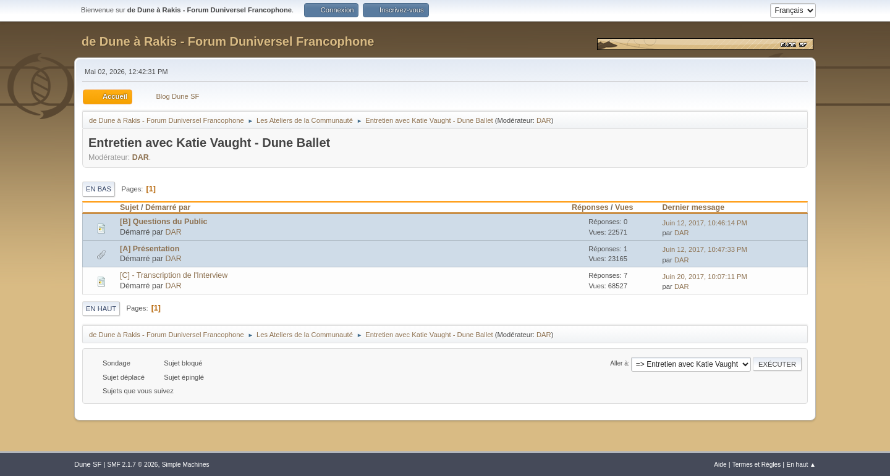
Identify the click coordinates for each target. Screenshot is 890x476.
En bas (98, 189)
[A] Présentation (149, 248)
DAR (543, 120)
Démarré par (167, 207)
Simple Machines (186, 464)
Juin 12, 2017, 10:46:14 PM (705, 223)
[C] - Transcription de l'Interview (173, 275)
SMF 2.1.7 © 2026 (132, 464)
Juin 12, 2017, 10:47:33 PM (705, 249)
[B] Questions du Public (163, 221)
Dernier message (694, 207)
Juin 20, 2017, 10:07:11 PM (705, 276)
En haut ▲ (801, 464)
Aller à (619, 363)
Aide (720, 464)
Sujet (129, 207)
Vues (629, 207)
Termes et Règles (756, 464)
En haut (101, 308)
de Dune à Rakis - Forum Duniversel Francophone (228, 41)
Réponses (590, 207)
